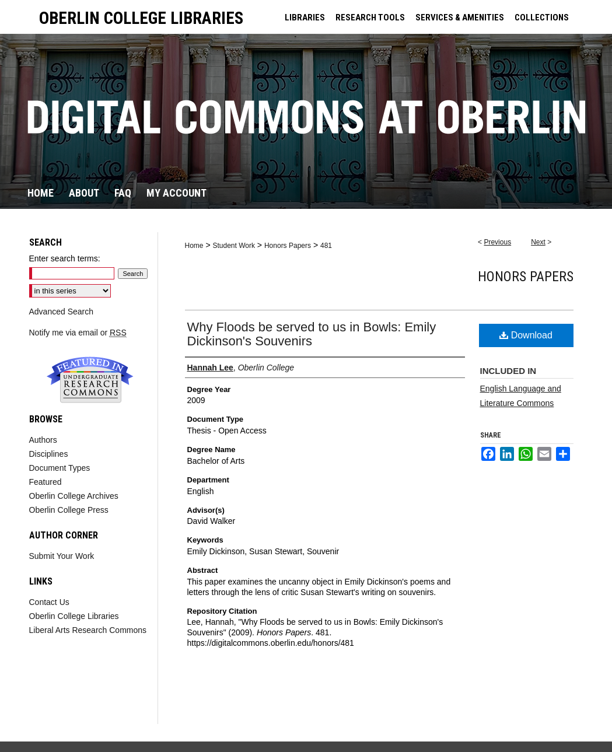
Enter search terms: (64, 258)
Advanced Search (61, 311)
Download (525, 335)
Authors (43, 440)
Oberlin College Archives (73, 496)
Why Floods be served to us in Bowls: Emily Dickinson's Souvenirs (311, 334)
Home (194, 246)
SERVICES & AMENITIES (459, 17)
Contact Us (49, 602)
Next (538, 242)
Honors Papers (287, 246)
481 (326, 246)
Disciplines (48, 454)
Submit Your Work (62, 556)
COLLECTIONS (542, 17)
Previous (497, 242)
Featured (45, 482)
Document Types (59, 468)
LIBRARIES (305, 17)
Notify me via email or (78, 332)
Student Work (233, 246)
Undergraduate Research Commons (90, 380)
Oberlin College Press (69, 510)
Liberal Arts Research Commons (88, 630)
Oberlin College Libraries (74, 616)
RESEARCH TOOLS (370, 17)
